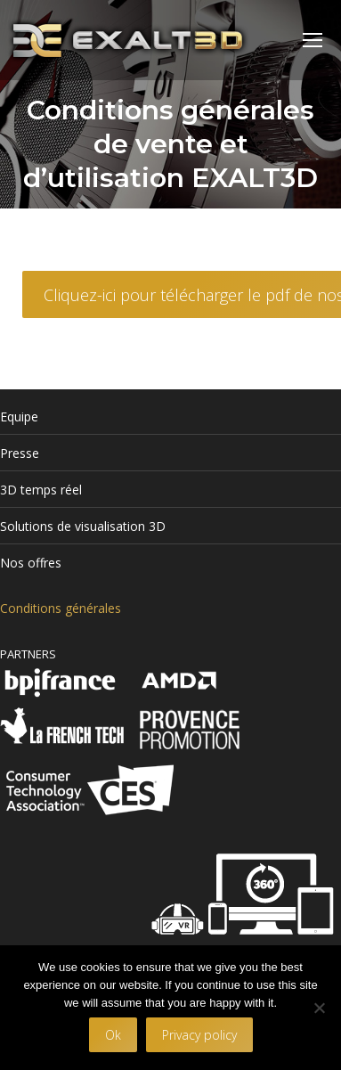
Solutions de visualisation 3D (83, 526)
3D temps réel (41, 489)
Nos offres (30, 562)
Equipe (19, 416)
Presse (19, 453)
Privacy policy (199, 1034)
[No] (319, 1008)
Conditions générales (60, 608)
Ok (113, 1034)
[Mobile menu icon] (312, 40)
